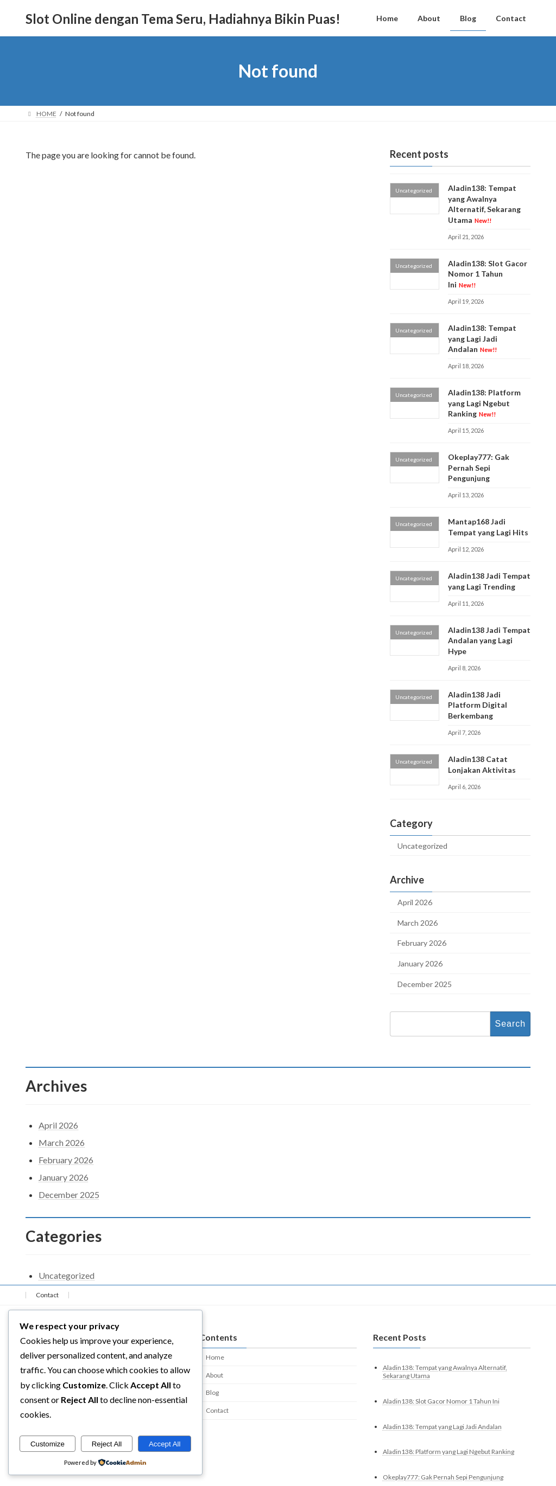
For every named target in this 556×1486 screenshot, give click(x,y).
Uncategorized (422, 845)
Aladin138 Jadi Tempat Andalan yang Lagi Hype (489, 640)
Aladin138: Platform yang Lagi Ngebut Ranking (484, 403)
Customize (47, 1444)
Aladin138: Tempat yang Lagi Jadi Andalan (482, 338)
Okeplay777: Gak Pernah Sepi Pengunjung (478, 467)
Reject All (107, 1444)
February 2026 (421, 943)
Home (215, 1357)
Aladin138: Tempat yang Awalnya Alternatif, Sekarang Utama (484, 204)
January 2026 (420, 963)
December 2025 (424, 984)
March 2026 (417, 922)
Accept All (165, 1444)
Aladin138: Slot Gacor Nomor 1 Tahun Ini (487, 274)
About (214, 1374)
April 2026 (414, 902)
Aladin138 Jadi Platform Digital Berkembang (477, 705)
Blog (212, 1392)
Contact (47, 1295)
